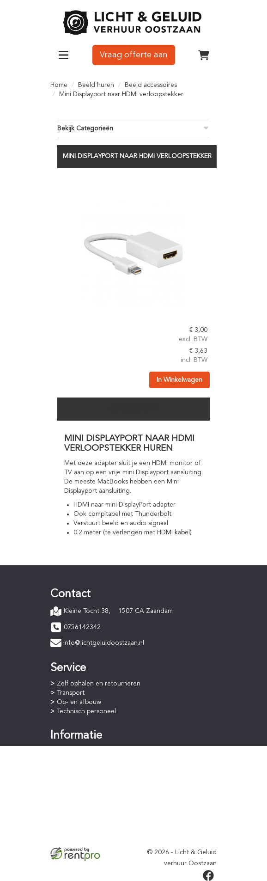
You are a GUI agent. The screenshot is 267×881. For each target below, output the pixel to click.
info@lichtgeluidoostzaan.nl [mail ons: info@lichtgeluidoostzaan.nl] (103, 643)
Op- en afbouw (79, 702)
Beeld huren (96, 85)
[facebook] (208, 875)
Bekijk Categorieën (133, 128)
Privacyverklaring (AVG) (90, 828)
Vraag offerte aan (134, 55)
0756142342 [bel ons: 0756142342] (82, 627)
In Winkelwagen (179, 380)
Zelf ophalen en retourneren (98, 683)
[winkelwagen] (204, 55)
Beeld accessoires (151, 85)
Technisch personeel (86, 711)
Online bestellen (80, 751)
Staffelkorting (77, 779)
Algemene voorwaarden (92, 819)
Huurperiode (75, 769)
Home (58, 85)
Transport (71, 693)
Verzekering (74, 837)
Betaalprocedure (81, 760)
